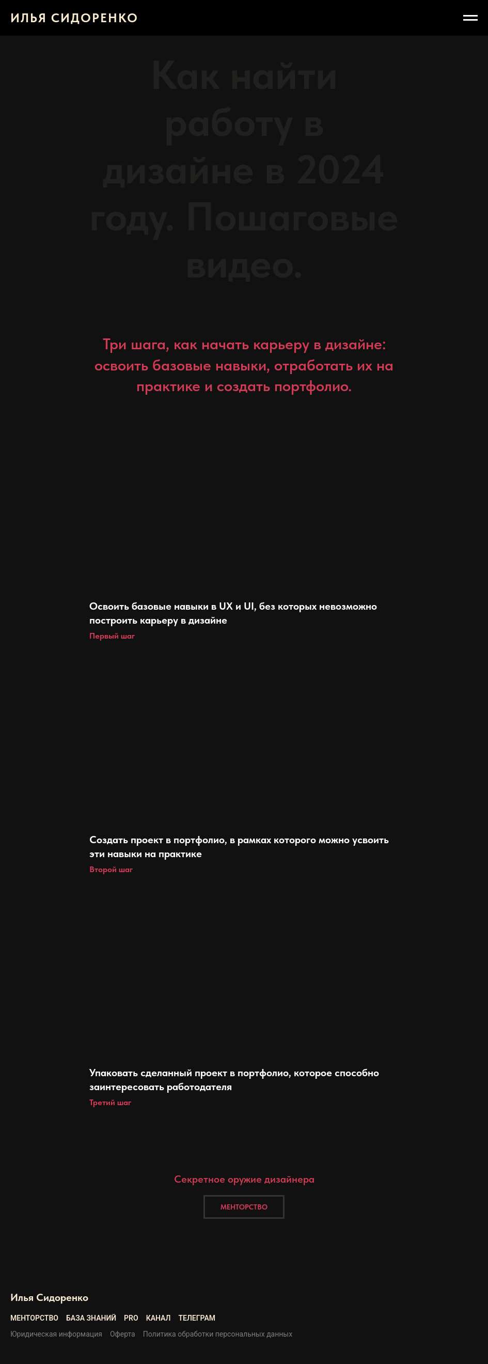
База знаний (91, 1318)
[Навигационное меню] (470, 18)
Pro (131, 1318)
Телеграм (196, 1318)
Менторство (34, 1318)
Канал (158, 1318)
